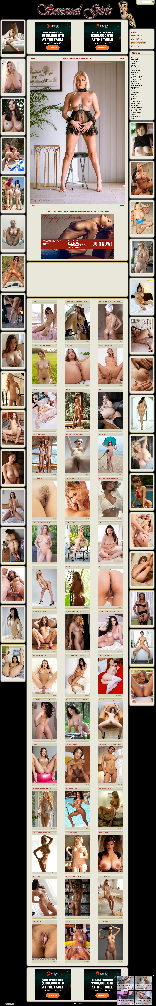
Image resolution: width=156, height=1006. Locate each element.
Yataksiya (102, 390)
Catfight (68, 921)
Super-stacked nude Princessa (75, 655)
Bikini (87, 828)
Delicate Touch (37, 478)
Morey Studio (135, 87)
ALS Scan (134, 56)
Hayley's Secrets (136, 80)
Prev (33, 58)
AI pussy (35, 744)
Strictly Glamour (136, 103)
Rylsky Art (134, 96)
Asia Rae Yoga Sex (71, 744)
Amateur (53, 740)
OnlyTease (134, 90)
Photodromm (135, 92)
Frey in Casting (103, 921)
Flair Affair (69, 345)
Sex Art (133, 100)
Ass (121, 341)
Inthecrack (134, 81)
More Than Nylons (136, 85)
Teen (54, 341)
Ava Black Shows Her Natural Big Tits (110, 744)
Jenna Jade (36, 567)
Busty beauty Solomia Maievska (108, 478)
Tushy (133, 114)
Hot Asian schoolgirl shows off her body (77, 301)
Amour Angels (135, 58)
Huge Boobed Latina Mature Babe (109, 611)
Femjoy (133, 74)
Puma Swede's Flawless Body (42, 832)
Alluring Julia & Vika (39, 434)
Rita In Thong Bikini (71, 788)
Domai (133, 65)
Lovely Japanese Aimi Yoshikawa (42, 345)
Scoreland (134, 98)
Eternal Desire (135, 70)
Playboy (133, 94)
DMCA (75, 1004)
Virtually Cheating (38, 390)
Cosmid (133, 63)
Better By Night (103, 832)
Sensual (119, 474)
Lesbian (53, 474)
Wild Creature (70, 390)
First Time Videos (136, 76)
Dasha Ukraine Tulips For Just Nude (76, 700)
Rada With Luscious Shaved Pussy (43, 700)
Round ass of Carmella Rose (74, 877)
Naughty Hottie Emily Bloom (74, 434)
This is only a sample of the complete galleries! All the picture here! (77, 211)
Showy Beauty (135, 101)
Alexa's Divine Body (105, 788)
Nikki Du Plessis (70, 522)
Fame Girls (134, 72)
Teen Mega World (136, 107)
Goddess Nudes (136, 78)
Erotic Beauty (135, 67)
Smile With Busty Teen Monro (41, 522)
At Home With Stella (105, 877)
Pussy (87, 385)
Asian (87, 341)
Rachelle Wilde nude (39, 877)
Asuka (101, 522)
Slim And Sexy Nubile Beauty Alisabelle (110, 301)
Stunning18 (134, 105)
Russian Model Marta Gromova (42, 788)
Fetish (87, 430)
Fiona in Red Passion (105, 655)
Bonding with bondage (39, 655)
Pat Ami (35, 301)
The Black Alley (136, 109)
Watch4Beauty (135, 116)
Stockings (119, 430)
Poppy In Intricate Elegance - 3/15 (77, 58)
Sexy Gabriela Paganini (73, 567)
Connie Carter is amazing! (106, 700)
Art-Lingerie (134, 59)
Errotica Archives (136, 69)
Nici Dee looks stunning (40, 611)
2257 (80, 1004)
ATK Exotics (135, 61)
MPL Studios (135, 89)
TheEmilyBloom (136, 112)
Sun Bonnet (102, 434)
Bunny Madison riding (105, 345)
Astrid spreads (37, 921)
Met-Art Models (136, 83)
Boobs (120, 518)
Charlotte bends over (105, 567)
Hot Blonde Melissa (71, 832)
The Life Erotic (135, 111)
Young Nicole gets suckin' (73, 478)
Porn (120, 385)
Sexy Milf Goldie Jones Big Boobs (76, 611)
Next (122, 58)
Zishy (132, 118)
